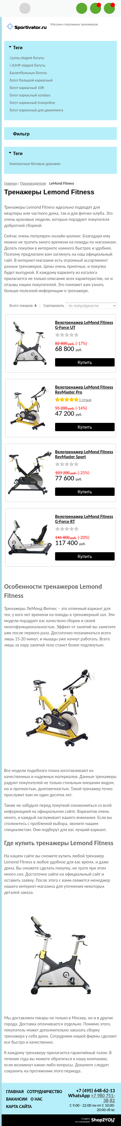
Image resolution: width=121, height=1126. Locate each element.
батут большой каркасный (31, 80)
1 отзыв (85, 399)
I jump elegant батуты (27, 58)
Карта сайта (19, 1106)
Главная (15, 1091)
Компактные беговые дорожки (35, 163)
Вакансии (16, 1099)
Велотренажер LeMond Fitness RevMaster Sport (84, 454)
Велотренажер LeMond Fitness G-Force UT (84, 325)
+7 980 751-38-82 (103, 1098)
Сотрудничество (44, 1091)
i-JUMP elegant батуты (27, 65)
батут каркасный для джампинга (36, 110)
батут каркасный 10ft (27, 87)
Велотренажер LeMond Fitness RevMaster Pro (84, 389)
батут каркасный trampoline (32, 102)
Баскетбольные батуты (28, 72)
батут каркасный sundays (30, 95)
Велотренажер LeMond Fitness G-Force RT (84, 519)
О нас (36, 1099)
